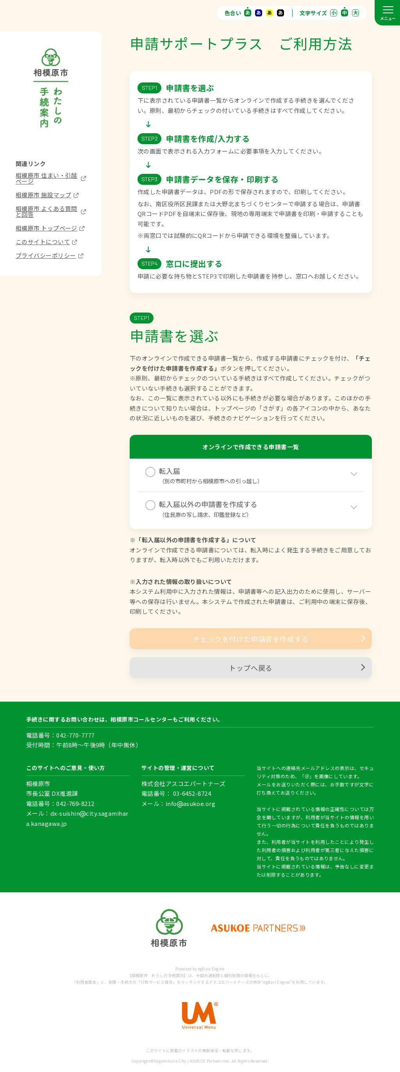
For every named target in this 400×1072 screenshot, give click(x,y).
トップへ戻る (296, 668)
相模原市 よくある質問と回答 (51, 211)
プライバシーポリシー (49, 255)
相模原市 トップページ (50, 228)
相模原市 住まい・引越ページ (51, 178)
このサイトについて (46, 242)
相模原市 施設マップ (47, 195)
